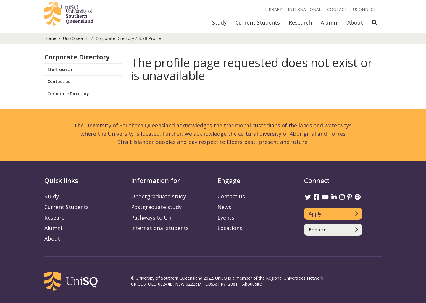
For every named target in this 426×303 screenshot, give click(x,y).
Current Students (257, 22)
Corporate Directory (115, 38)
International (304, 9)
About (355, 22)
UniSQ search (76, 38)
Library (273, 9)
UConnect (364, 9)
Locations (229, 227)
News (224, 206)
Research (300, 22)
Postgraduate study (156, 206)
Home (50, 38)
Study (219, 22)
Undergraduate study (158, 196)
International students (160, 227)
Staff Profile (149, 38)
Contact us (58, 81)
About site (252, 284)
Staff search (59, 69)
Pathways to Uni (152, 217)
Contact (337, 9)
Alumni (329, 22)
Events (225, 217)
